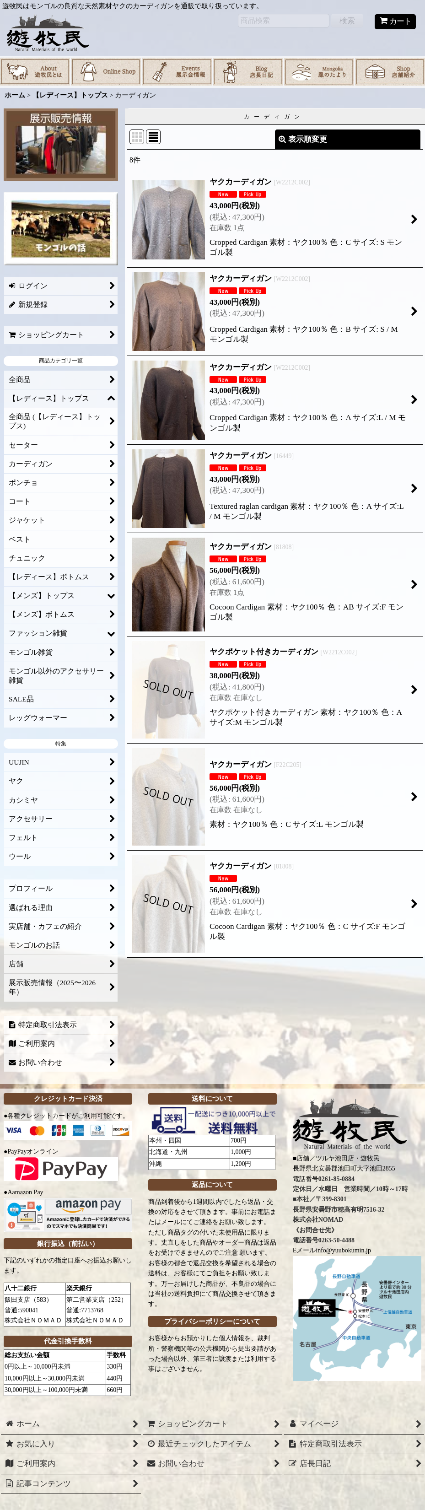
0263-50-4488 (336, 1240)
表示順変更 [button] (303, 139)
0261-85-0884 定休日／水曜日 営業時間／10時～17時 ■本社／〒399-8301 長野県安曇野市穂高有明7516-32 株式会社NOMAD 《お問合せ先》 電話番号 (350, 1210)
